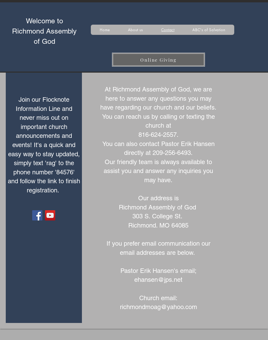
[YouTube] (50, 215)
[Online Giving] (158, 60)
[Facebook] (37, 215)
